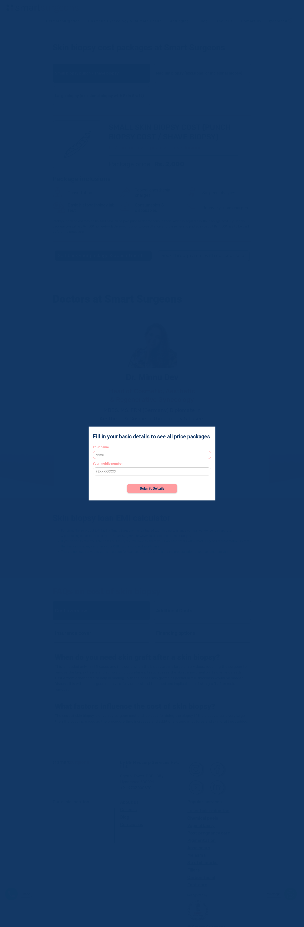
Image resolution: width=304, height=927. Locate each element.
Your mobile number (108, 464)
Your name (101, 447)
